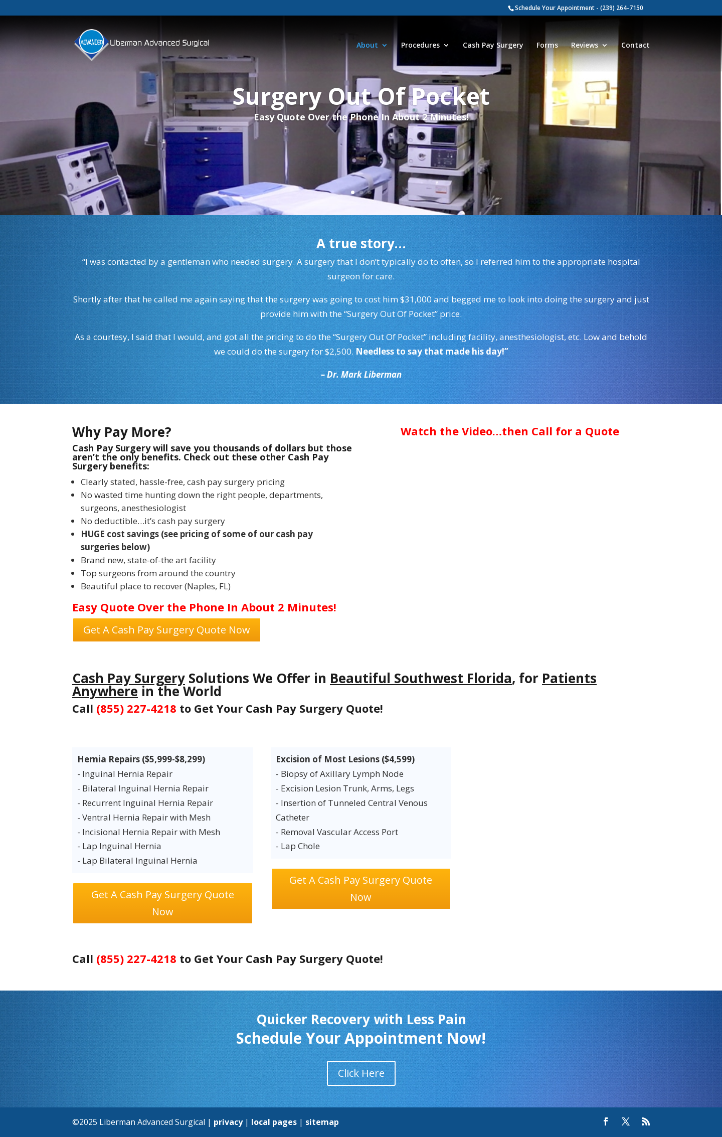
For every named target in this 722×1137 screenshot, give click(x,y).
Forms (547, 46)
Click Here (361, 1073)
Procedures (420, 46)
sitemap (322, 1121)
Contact (635, 46)
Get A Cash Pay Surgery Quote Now (166, 629)
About (367, 46)
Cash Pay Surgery (493, 46)
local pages (274, 1121)
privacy (228, 1121)
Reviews (584, 46)
